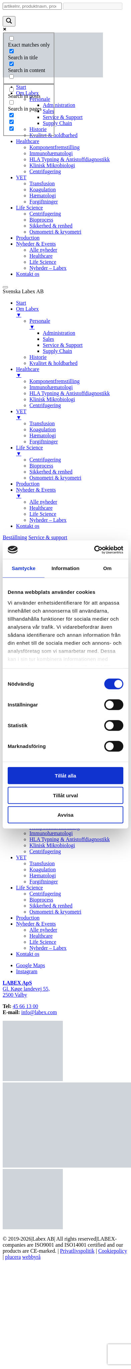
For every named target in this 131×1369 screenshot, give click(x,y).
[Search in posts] (11, 89)
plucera (13, 1257)
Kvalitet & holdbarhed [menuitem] (53, 363)
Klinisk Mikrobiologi (52, 165)
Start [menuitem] (21, 303)
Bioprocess (41, 220)
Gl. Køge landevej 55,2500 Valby (26, 989)
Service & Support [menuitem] (63, 345)
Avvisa (65, 815)
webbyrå (31, 1257)
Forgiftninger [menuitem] (43, 441)
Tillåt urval (65, 795)
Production (27, 238)
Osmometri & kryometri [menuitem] (55, 478)
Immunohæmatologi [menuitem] (51, 387)
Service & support (47, 537)
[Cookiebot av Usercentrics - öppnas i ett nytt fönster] (94, 549)
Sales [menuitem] (48, 339)
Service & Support (63, 117)
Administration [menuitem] (59, 333)
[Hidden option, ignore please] (11, 115)
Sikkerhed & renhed (51, 226)
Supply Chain (57, 123)
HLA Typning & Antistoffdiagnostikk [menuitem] (69, 393)
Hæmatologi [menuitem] (42, 435)
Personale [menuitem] (78, 324)
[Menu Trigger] (5, 287)
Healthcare (27, 141)
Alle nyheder (43, 250)
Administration (59, 105)
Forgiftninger (43, 201)
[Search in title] (11, 51)
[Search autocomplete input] (92, 6)
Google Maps (30, 965)
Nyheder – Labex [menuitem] (48, 520)
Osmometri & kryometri (55, 232)
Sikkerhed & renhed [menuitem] (51, 472)
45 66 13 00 (25, 1006)
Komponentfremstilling (54, 147)
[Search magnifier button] (9, 21)
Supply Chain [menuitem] (57, 351)
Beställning (15, 537)
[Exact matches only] (11, 38)
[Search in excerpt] (11, 76)
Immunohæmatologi (51, 153)
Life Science (29, 207)
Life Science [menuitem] (72, 451)
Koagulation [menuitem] (42, 429)
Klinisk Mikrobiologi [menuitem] (52, 399)
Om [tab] (107, 568)
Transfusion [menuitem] (42, 423)
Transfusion (42, 183)
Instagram (26, 971)
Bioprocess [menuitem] (41, 466)
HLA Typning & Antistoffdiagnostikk (69, 159)
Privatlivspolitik (77, 1251)
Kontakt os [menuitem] (27, 526)
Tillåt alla (65, 776)
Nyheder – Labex (48, 268)
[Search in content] (11, 64)
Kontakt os (27, 274)
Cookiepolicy (112, 1251)
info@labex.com (39, 1012)
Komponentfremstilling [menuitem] (54, 381)
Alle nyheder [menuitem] (43, 502)
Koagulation (42, 189)
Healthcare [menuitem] (72, 372)
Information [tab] (65, 568)
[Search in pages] (11, 102)
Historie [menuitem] (38, 357)
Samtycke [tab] (23, 568)
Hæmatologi (42, 195)
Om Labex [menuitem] (72, 312)
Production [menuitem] (27, 484)
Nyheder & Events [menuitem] (72, 493)
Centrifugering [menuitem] (45, 405)
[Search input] (32, 6)
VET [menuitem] (72, 415)
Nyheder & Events (36, 244)
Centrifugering (45, 171)
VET (21, 177)
